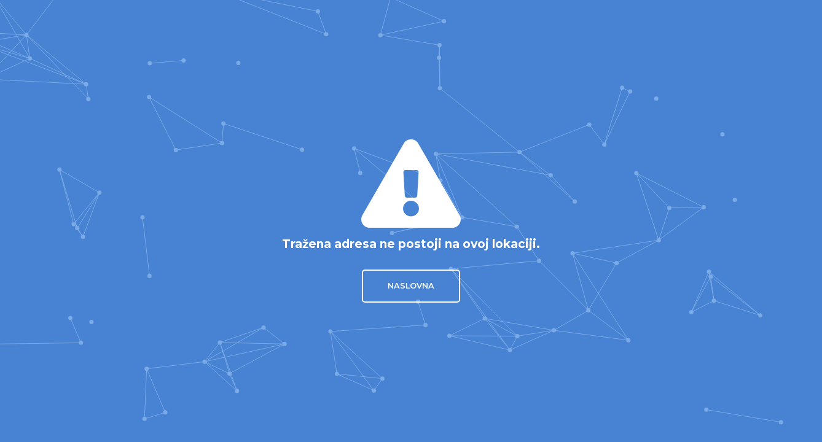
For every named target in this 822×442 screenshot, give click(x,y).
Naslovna (411, 285)
